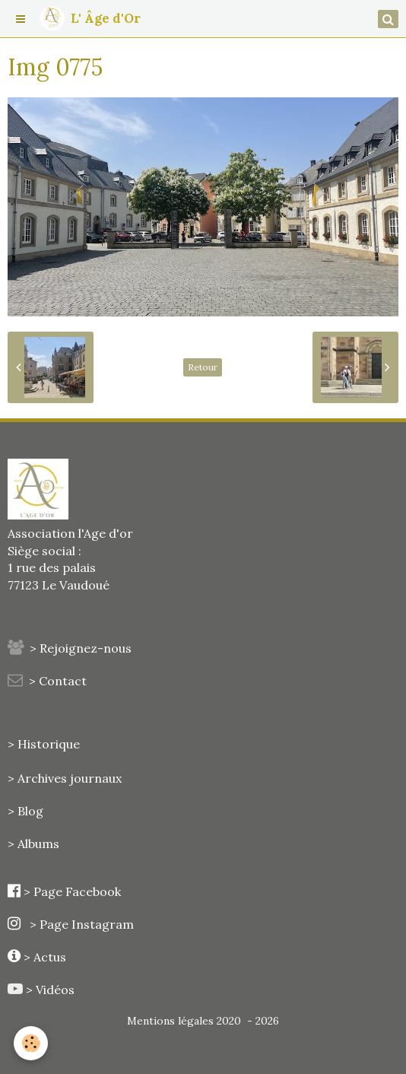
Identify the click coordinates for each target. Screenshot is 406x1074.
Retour (202, 367)
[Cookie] (31, 1043)
